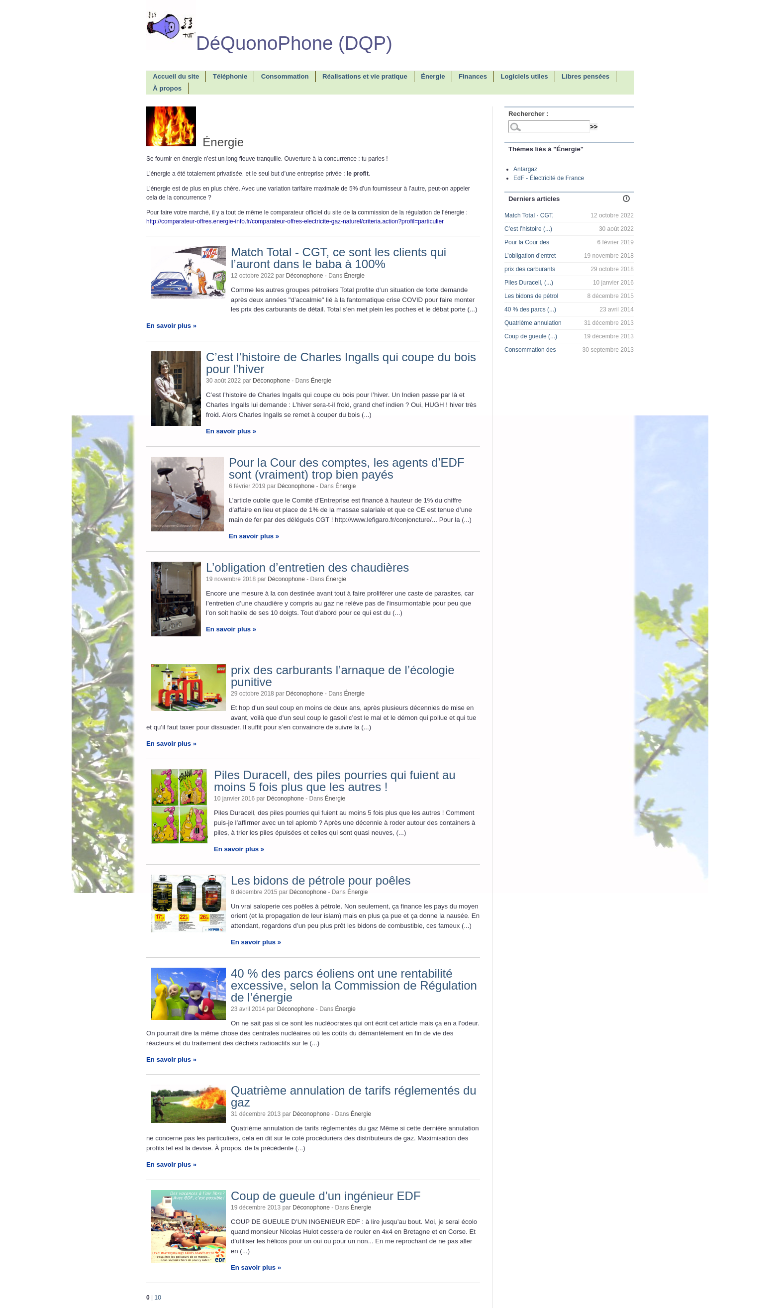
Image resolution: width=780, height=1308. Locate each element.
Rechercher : (528, 113)
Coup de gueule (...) (530, 336)
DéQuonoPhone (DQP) (269, 43)
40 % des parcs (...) (530, 309)
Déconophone (304, 275)
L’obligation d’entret (530, 255)
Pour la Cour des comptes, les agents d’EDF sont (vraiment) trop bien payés (347, 468)
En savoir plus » (171, 325)
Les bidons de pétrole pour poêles (321, 880)
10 (157, 1297)
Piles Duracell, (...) (528, 282)
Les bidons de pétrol (531, 296)
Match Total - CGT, (529, 215)
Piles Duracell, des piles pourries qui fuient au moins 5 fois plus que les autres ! (335, 781)
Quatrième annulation (533, 322)
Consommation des (530, 349)
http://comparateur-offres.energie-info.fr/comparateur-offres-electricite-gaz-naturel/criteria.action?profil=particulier (295, 221)
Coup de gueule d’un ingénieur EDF (326, 1196)
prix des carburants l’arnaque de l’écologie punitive (343, 676)
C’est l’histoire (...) (528, 228)
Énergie (354, 275)
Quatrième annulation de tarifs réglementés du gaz (354, 1096)
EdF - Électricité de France (548, 178)
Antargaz (525, 169)
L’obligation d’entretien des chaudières (307, 567)
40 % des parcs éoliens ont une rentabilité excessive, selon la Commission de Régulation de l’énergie (354, 985)
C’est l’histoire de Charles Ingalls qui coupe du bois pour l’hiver (341, 363)
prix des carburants (529, 269)
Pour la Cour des (526, 242)
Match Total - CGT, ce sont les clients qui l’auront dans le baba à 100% (338, 258)
